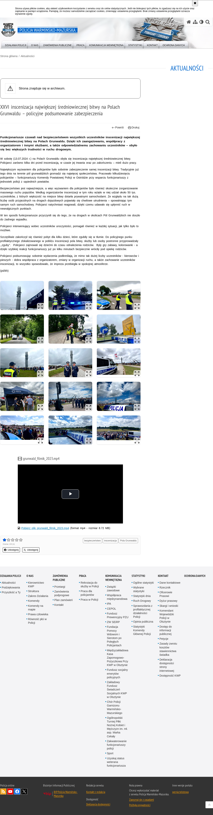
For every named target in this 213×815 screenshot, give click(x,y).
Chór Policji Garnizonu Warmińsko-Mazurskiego (114, 707)
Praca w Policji (89, 599)
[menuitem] (15, 44)
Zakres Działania (38, 596)
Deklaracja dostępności (98, 804)
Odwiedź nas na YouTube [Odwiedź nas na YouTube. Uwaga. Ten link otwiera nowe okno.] (10, 791)
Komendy (33, 600)
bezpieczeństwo (92, 540)
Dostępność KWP (170, 675)
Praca (82, 576)
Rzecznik (164, 587)
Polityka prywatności (139, 805)
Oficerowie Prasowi (165, 594)
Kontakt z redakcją (95, 792)
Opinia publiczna (143, 621)
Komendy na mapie (35, 607)
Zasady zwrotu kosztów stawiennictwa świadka (168, 649)
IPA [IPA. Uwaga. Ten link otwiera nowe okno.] (109, 603)
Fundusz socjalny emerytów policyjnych (117, 673)
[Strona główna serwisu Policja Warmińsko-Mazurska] (189, 21)
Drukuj (133, 127)
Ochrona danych (194, 576)
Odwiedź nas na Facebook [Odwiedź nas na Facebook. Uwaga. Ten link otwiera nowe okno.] (17, 791)
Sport (110, 753)
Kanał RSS (3, 791)
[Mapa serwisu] (195, 21)
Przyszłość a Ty (11, 592)
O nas (29, 576)
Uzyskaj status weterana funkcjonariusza (116, 762)
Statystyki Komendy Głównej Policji (142, 630)
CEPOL (111, 608)
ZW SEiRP (113, 622)
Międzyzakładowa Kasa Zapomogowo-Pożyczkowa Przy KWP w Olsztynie (117, 658)
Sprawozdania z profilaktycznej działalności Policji (143, 611)
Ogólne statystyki (143, 582)
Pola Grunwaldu (128, 540)
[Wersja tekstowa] (201, 21)
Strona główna (9, 56)
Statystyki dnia (142, 596)
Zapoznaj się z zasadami (141, 800)
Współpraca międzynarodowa (117, 597)
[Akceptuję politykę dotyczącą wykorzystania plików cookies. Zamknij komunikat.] (195, 3)
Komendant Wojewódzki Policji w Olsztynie (166, 616)
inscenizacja (110, 540)
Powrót (118, 127)
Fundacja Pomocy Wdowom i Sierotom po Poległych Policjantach (114, 636)
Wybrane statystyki (138, 589)
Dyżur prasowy (168, 600)
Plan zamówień (63, 600)
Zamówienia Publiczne (60, 578)
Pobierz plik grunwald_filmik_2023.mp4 (45, 528)
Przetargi (59, 586)
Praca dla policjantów (87, 593)
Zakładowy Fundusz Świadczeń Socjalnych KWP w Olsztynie (117, 690)
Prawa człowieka (38, 614)
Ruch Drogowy (142, 600)
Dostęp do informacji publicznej (165, 630)
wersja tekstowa (180, 792)
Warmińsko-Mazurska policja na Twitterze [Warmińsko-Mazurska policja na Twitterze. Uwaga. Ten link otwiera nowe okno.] (24, 791)
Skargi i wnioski (168, 605)
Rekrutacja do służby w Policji (90, 584)
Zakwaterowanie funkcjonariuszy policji (117, 745)
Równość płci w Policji (37, 621)
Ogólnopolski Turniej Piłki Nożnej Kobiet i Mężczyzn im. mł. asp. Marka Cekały (117, 727)
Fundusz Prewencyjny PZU (117, 615)
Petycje (163, 638)
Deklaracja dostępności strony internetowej (166, 665)
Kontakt (58, 604)
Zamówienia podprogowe (61, 593)
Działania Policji (10, 576)
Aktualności (27, 56)
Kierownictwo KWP (36, 584)
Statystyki (138, 576)
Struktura (33, 591)
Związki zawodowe (113, 588)
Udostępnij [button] (11, 550)
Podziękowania (11, 587)
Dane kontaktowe (169, 582)
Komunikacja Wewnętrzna (113, 578)
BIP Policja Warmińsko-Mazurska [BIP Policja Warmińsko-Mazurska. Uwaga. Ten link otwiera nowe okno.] (66, 794)
